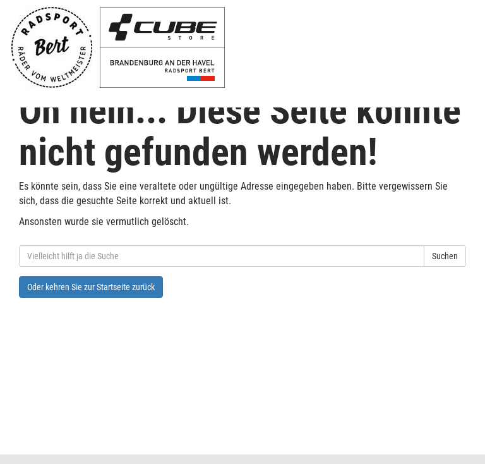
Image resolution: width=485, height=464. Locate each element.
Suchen (445, 256)
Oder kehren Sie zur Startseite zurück (91, 287)
